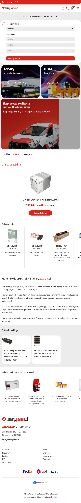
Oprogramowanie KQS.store (33, 497)
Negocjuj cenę (48, 456)
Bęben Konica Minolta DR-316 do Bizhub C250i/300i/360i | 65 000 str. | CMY (61, 256)
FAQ (3, 459)
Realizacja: (50, 497)
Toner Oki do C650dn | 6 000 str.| (37, 253)
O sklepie (5, 450)
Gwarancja (46, 453)
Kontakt (5, 456)
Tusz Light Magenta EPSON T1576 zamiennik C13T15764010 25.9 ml (61, 398)
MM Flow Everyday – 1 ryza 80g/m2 (12, 253)
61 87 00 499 (8, 2)
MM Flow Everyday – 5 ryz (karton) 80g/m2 (40, 199)
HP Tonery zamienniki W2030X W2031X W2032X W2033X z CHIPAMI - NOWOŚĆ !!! (45, 353)
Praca (45, 450)
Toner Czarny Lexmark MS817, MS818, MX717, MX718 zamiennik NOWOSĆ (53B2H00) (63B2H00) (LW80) (15, 355)
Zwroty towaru (7, 462)
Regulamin (6, 453)
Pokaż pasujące (14, 58)
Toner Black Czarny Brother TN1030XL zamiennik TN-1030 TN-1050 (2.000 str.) (12, 398)
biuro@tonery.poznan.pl (10, 440)
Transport (46, 459)
